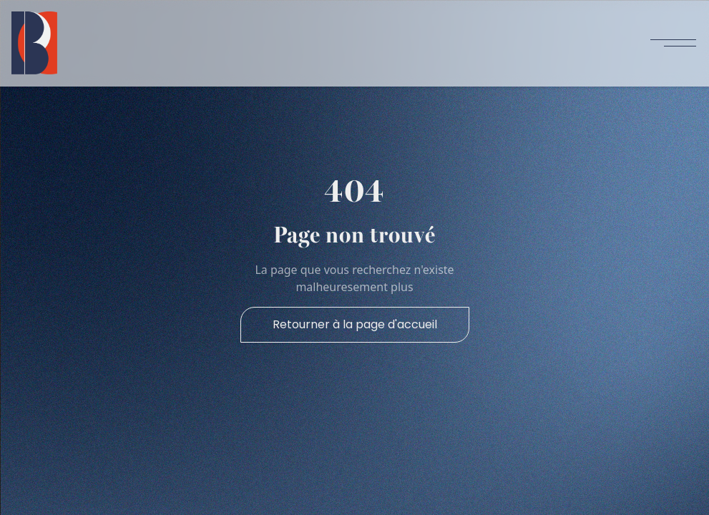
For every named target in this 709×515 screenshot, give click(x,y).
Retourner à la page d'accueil (355, 324)
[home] (34, 42)
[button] (673, 43)
